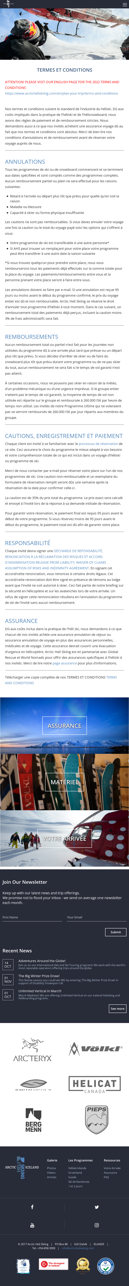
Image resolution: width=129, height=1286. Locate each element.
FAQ (106, 1177)
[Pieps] (97, 1120)
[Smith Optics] (33, 1085)
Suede (72, 1177)
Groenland (75, 1173)
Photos (51, 1168)
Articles (51, 1177)
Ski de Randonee (78, 1182)
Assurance (110, 1173)
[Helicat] (95, 1085)
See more (117, 1009)
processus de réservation (98, 443)
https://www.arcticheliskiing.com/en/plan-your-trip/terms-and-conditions (61, 93)
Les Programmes (80, 1160)
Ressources (112, 1160)
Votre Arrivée (112, 1168)
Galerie (52, 1160)
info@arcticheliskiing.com (78, 1248)
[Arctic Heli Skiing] (8, 4)
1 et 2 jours (75, 1186)
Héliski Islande (77, 1168)
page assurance (65, 663)
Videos (51, 1173)
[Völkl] (95, 1049)
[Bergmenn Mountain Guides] (33, 1120)
